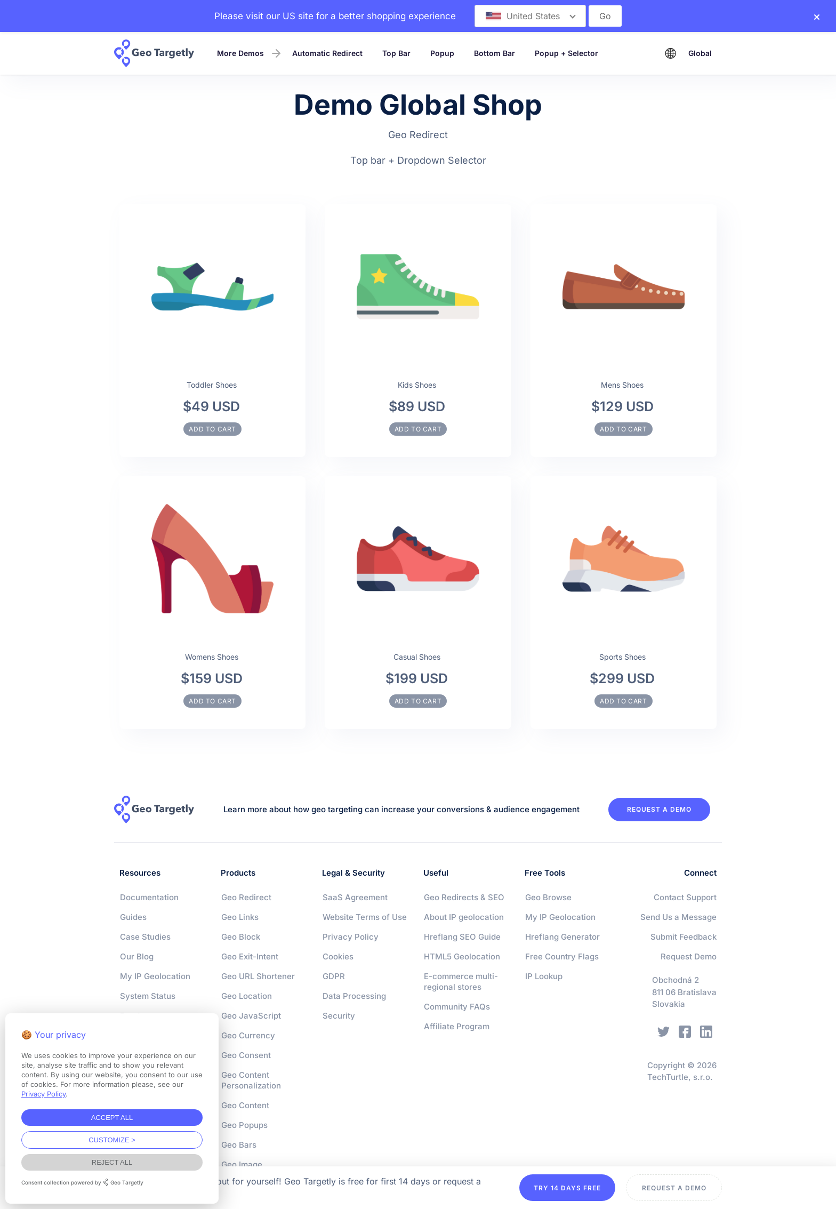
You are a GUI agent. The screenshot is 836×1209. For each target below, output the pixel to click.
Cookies (338, 956)
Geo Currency (248, 1035)
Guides (133, 917)
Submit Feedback (683, 937)
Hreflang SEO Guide (462, 937)
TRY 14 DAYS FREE (567, 1188)
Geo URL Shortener (258, 976)
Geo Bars (238, 1145)
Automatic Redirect (327, 53)
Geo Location (246, 996)
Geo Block (240, 937)
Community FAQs (457, 1007)
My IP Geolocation (155, 976)
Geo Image (241, 1164)
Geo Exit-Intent (249, 956)
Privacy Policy (351, 937)
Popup (442, 53)
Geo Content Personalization (251, 1080)
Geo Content (245, 1105)
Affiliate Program (456, 1026)
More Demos (240, 53)
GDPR (334, 976)
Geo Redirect (246, 897)
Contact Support (685, 897)
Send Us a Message (678, 917)
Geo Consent (246, 1055)
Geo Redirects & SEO (464, 897)
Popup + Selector (566, 53)
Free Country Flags (562, 956)
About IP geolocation (464, 917)
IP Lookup (543, 976)
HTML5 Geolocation (462, 956)
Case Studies (145, 937)
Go (605, 16)
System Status (147, 996)
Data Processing (354, 996)
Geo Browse (548, 897)
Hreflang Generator (562, 937)
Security (339, 1016)
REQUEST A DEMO (659, 809)
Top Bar (396, 53)
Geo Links (240, 917)
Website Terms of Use (365, 917)
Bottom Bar (494, 53)
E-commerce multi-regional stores (461, 981)
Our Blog (137, 956)
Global (700, 53)
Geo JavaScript (251, 1016)
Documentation (149, 897)
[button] (530, 16)
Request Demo (689, 956)
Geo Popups (244, 1125)
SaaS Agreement (355, 897)
